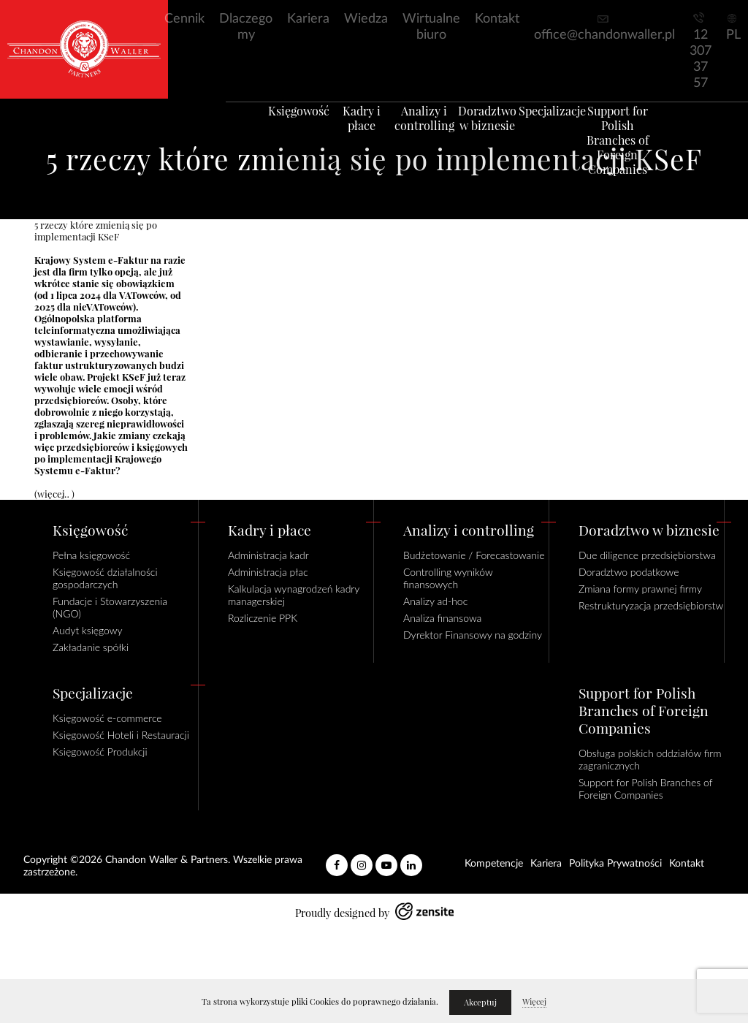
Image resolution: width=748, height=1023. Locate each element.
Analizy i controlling (422, 135)
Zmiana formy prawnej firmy (640, 588)
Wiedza (366, 19)
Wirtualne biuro (431, 27)
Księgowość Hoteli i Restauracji (121, 735)
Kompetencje (494, 864)
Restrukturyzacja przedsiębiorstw (651, 605)
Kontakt (497, 19)
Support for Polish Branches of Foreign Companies (639, 157)
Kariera (308, 19)
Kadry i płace (350, 128)
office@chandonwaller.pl (604, 35)
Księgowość (277, 128)
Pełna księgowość (91, 555)
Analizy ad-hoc (435, 601)
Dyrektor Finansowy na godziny (472, 634)
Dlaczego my (245, 27)
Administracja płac (268, 572)
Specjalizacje (566, 128)
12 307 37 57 (700, 59)
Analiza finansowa (442, 618)
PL (733, 35)
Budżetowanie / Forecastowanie (474, 555)
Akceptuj (480, 1002)
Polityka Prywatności (615, 864)
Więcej (534, 1002)
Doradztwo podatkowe (629, 572)
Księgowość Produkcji (100, 751)
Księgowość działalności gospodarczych (105, 578)
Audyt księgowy (88, 630)
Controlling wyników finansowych (447, 578)
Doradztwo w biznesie (494, 135)
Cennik (184, 19)
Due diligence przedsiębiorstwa (647, 555)
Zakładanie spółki (91, 647)
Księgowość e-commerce (107, 718)
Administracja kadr (268, 555)
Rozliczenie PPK (262, 618)
